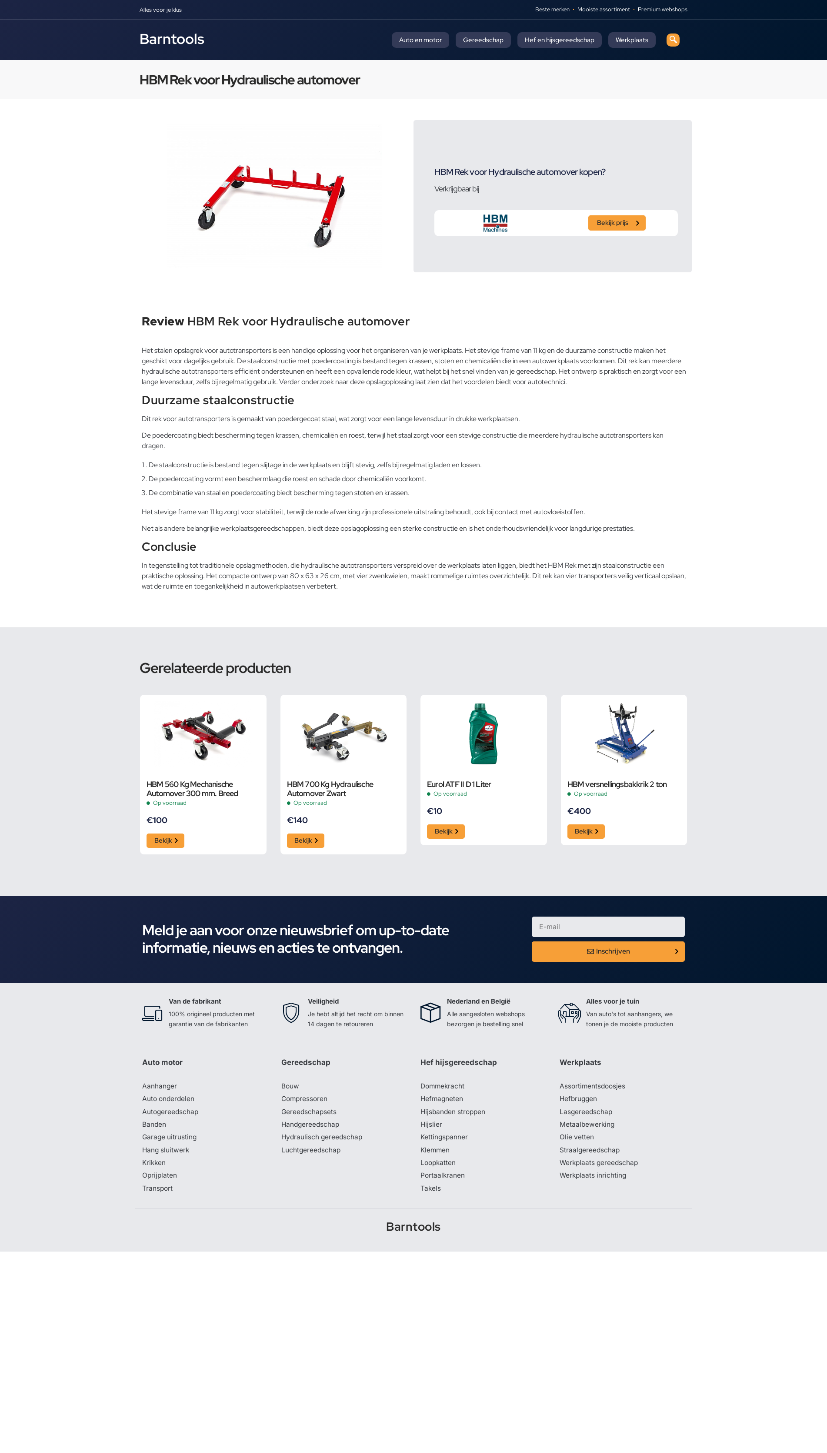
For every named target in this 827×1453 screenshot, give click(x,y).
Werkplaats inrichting (594, 1179)
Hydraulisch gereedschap (323, 1140)
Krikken (154, 1166)
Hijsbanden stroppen (454, 1114)
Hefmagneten (442, 1101)
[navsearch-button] (673, 40)
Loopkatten (438, 1166)
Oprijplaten (160, 1179)
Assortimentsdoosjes (593, 1088)
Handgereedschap (311, 1127)
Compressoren (305, 1101)
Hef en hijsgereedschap (559, 40)
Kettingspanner (444, 1140)
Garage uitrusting (170, 1140)
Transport (157, 1192)
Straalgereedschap (590, 1153)
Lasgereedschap (587, 1114)
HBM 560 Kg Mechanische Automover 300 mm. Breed (192, 789)
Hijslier (431, 1127)
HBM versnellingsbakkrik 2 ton (617, 784)
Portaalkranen (443, 1179)
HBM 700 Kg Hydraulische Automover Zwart (330, 789)
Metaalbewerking (588, 1127)
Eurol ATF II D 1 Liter (459, 784)
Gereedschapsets (309, 1114)
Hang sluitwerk (166, 1153)
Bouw (290, 1088)
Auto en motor (420, 40)
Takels (430, 1192)
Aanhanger (159, 1088)
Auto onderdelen (169, 1101)
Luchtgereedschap (311, 1153)
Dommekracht (443, 1088)
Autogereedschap (171, 1114)
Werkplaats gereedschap (600, 1166)
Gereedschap (483, 40)
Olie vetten (577, 1140)
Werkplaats (632, 40)
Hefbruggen (579, 1101)
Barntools (172, 39)
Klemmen (435, 1153)
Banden (154, 1127)
